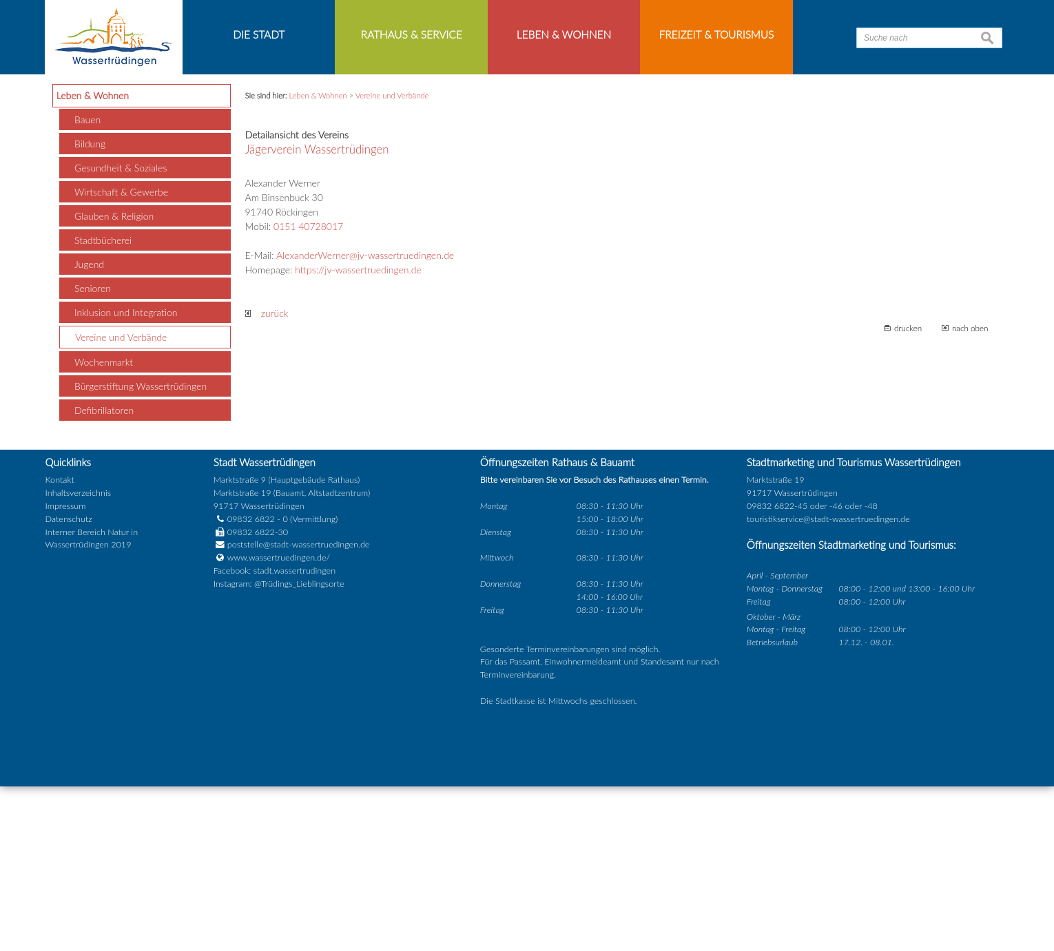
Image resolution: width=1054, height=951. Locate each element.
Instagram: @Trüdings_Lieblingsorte (279, 748)
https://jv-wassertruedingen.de (358, 435)
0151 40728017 (308, 391)
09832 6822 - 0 (251, 683)
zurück (267, 478)
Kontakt (59, 644)
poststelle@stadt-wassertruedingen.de (298, 709)
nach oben (970, 493)
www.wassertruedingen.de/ (278, 722)
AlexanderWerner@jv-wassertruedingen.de (365, 420)
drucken (908, 493)
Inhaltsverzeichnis (78, 657)
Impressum (65, 670)
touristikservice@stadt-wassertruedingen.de (828, 683)
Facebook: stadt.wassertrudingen (274, 735)
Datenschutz (68, 683)
